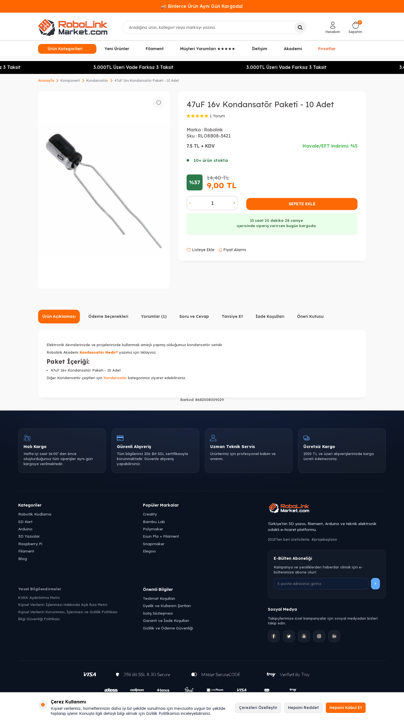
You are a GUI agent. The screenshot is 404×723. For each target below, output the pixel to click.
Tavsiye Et (232, 316)
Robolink (213, 129)
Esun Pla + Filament (161, 536)
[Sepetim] (355, 27)
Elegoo (149, 551)
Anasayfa (46, 80)
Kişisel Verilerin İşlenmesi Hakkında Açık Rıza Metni (62, 604)
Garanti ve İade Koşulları (166, 620)
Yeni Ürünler (117, 48)
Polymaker (153, 528)
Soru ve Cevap (194, 316)
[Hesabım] (333, 27)
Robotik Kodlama (34, 514)
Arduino (25, 528)
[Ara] (300, 27)
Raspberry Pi (30, 543)
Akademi (293, 48)
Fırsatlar (327, 49)
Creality (150, 514)
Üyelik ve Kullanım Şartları (167, 605)
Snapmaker (153, 543)
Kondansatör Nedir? (99, 352)
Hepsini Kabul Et (345, 707)
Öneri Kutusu (310, 316)
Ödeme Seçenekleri (108, 316)
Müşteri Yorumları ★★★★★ (207, 48)
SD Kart (25, 521)
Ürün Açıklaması (59, 316)
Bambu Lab (154, 521)
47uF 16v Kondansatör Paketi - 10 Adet (147, 80)
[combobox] (214, 27)
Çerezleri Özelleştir (258, 707)
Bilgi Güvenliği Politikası (39, 619)
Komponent (70, 80)
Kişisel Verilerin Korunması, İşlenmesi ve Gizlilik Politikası (67, 612)
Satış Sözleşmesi (158, 613)
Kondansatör (97, 80)
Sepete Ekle (302, 203)
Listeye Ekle (200, 249)
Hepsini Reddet (303, 707)
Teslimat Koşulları (159, 598)
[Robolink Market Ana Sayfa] (327, 508)
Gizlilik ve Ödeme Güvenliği (168, 628)
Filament (155, 48)
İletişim (259, 48)
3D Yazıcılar (29, 536)
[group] (104, 190)
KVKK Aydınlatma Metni (39, 597)
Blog (22, 558)
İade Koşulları (270, 316)
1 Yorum (217, 115)
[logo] (72, 27)
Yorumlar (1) (154, 316)
